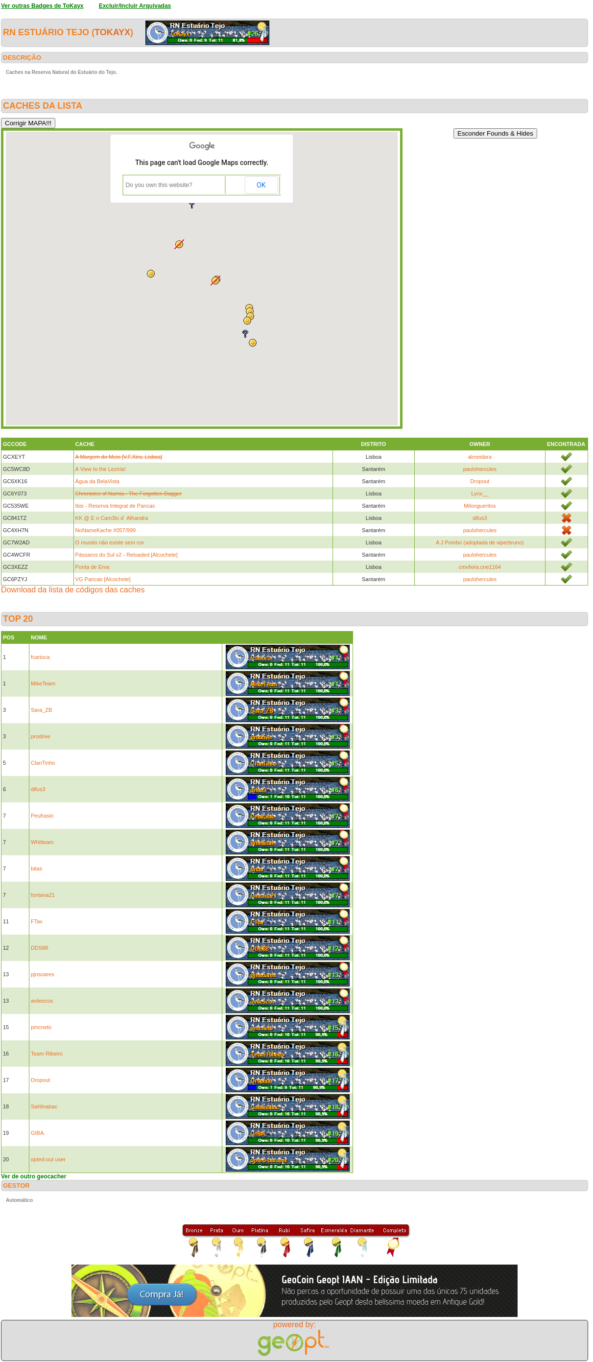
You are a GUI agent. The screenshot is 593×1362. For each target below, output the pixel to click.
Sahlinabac (44, 1106)
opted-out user (48, 1159)
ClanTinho (43, 763)
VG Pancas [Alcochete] (103, 579)
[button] (215, 280)
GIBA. (38, 1133)
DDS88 (39, 948)
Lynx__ (479, 493)
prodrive (40, 736)
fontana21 (43, 895)
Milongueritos (480, 506)
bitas (36, 868)
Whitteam (42, 842)
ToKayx (112, 32)
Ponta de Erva (92, 567)
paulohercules (480, 469)
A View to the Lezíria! (100, 469)
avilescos (42, 1001)
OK (261, 185)
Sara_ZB (41, 710)
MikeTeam (43, 683)
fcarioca (40, 657)
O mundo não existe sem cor (109, 542)
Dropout (479, 481)
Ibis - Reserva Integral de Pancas (115, 506)
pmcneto (41, 1027)
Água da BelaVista (97, 481)
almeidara (480, 457)
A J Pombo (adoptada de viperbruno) (480, 542)
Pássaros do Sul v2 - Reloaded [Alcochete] (126, 555)
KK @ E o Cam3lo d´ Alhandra (111, 518)
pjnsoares (42, 974)
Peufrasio (42, 816)
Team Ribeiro (47, 1054)
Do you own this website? (159, 185)
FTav (37, 921)
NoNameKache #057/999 (105, 530)
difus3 (480, 518)
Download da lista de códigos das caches (73, 590)
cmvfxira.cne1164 (480, 567)
